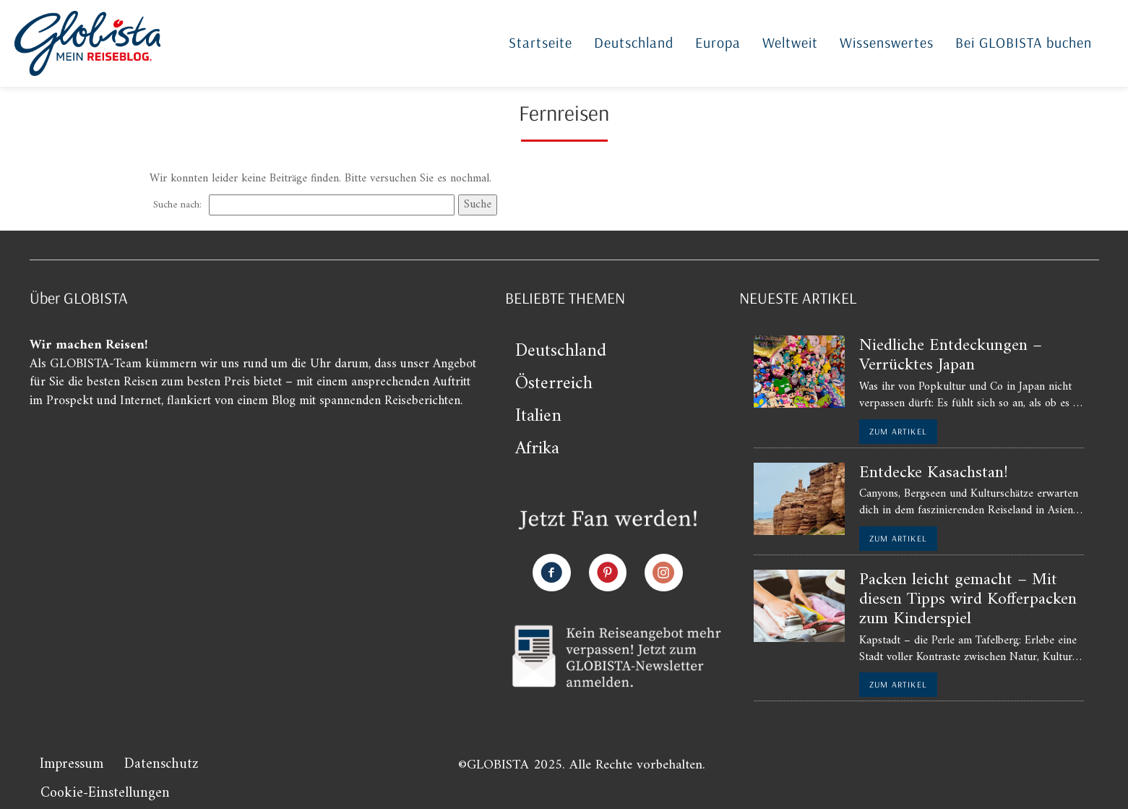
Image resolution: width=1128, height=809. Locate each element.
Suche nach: (177, 205)
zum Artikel (898, 431)
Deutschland (633, 42)
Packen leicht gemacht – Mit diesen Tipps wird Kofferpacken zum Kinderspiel (968, 600)
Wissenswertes (887, 42)
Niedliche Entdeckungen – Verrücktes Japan (950, 355)
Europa (718, 42)
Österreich (554, 384)
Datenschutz (161, 764)
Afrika (537, 449)
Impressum (71, 764)
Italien (538, 416)
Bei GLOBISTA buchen (1023, 42)
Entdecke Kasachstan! (933, 473)
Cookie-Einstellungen (105, 793)
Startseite (540, 42)
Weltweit (790, 42)
